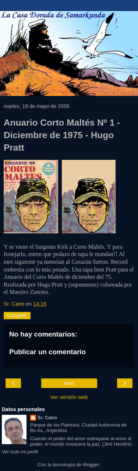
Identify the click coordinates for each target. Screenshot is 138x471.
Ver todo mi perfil (20, 451)
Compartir (17, 315)
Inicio (69, 383)
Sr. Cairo (47, 417)
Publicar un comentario (47, 352)
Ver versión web (69, 397)
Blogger (91, 464)
